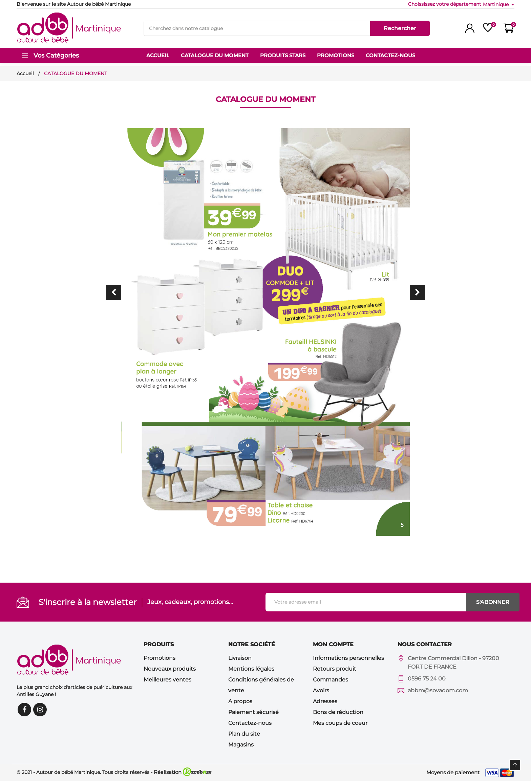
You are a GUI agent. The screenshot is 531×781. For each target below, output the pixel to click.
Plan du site (244, 734)
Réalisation (183, 772)
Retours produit (334, 669)
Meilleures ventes (167, 679)
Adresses (325, 701)
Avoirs (321, 690)
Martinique (496, 4)
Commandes (330, 679)
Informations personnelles (348, 658)
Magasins (241, 744)
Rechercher (400, 28)
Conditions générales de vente (261, 685)
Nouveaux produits (170, 669)
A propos (240, 701)
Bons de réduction (338, 712)
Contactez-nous (250, 723)
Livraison (240, 658)
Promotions (159, 658)
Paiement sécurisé (253, 712)
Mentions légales (251, 669)
